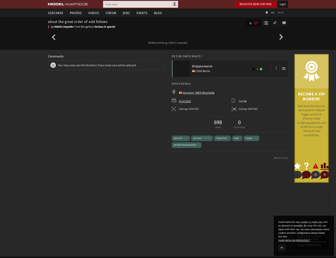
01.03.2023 (185, 101)
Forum (111, 13)
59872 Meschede (204, 92)
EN (272, 12)
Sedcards (55, 13)
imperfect (222, 138)
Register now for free (256, 4)
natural (181, 138)
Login (283, 4)
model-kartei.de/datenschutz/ (294, 240)
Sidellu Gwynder (64, 26)
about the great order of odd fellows (78, 22)
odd (237, 138)
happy (251, 138)
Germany (188, 92)
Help (281, 12)
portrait (202, 138)
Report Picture (281, 158)
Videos (93, 13)
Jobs (126, 13)
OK (281, 247)
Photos (76, 13)
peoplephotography (187, 144)
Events (142, 13)
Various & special (104, 26)
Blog (158, 13)
